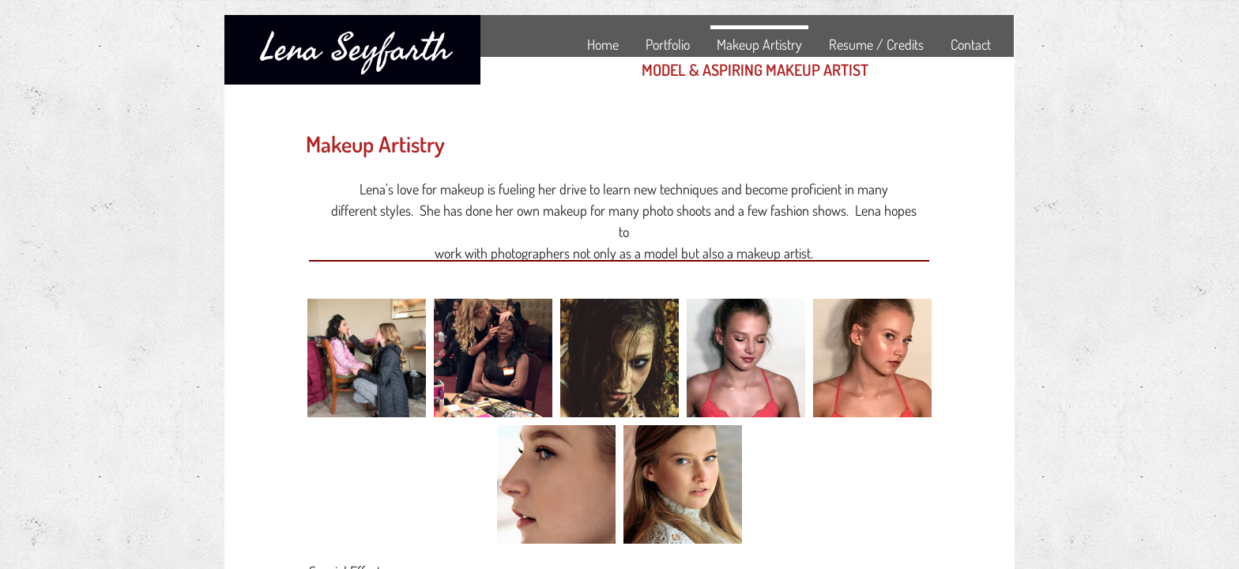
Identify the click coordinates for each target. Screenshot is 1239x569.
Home (603, 44)
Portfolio (668, 44)
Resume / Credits (876, 44)
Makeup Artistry (759, 44)
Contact (971, 44)
